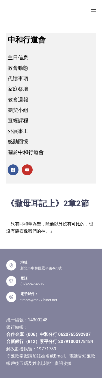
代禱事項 (18, 78)
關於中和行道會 (26, 152)
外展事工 (18, 131)
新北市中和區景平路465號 (41, 268)
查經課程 (18, 120)
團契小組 (18, 110)
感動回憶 (18, 141)
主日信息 (18, 57)
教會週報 (18, 100)
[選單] (93, 9)
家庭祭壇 (18, 89)
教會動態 (18, 68)
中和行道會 (27, 39)
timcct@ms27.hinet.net (38, 300)
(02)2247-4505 (32, 284)
